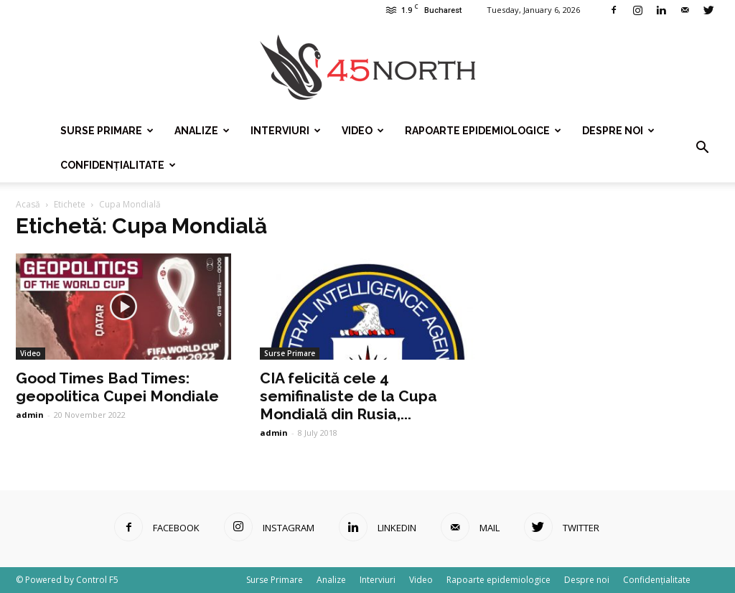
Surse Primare (107, 130)
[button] (702, 148)
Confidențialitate (118, 165)
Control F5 (97, 580)
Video (363, 130)
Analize (202, 130)
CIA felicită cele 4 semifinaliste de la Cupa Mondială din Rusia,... (348, 396)
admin (30, 414)
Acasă (28, 204)
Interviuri (286, 130)
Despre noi (618, 130)
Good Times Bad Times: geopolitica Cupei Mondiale (117, 387)
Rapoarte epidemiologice (483, 130)
